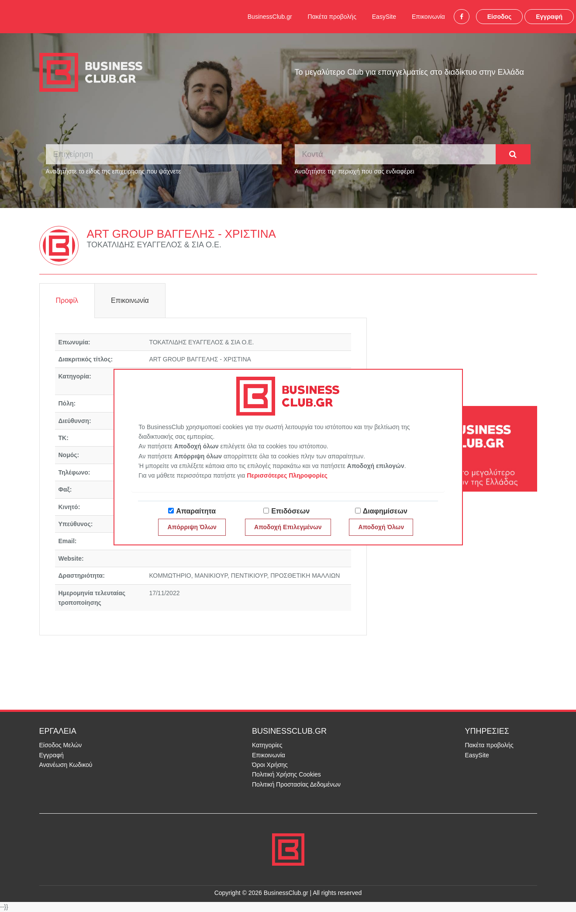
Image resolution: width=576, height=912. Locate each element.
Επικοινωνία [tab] (130, 300)
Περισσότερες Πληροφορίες (287, 475)
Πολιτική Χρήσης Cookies (286, 774)
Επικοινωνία (428, 16)
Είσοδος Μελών (60, 745)
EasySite (384, 16)
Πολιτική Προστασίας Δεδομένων (296, 784)
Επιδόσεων (290, 511)
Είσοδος (499, 16)
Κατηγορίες (267, 745)
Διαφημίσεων (385, 511)
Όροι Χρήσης (270, 764)
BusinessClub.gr (270, 16)
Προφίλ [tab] (67, 300)
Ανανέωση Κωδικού (66, 764)
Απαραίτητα (196, 511)
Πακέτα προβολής (332, 16)
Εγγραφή (549, 16)
